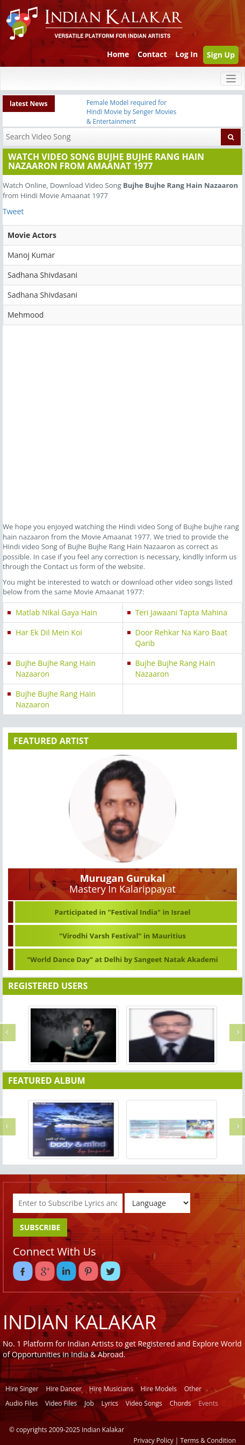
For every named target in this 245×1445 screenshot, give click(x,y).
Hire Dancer (64, 1388)
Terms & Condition (208, 1440)
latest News (29, 103)
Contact (152, 54)
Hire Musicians (111, 1388)
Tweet (13, 211)
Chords (180, 1403)
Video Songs (144, 1403)
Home (118, 54)
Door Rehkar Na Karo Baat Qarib (181, 637)
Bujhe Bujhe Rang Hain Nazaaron (56, 668)
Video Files (61, 1403)
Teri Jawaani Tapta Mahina (181, 612)
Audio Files (21, 1403)
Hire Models (159, 1388)
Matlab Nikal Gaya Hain (56, 612)
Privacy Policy (154, 1440)
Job (89, 1403)
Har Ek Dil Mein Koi (49, 632)
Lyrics (109, 1403)
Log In (186, 54)
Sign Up (221, 55)
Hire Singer (22, 1388)
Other (193, 1388)
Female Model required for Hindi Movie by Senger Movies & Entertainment (132, 111)
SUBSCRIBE (40, 1227)
